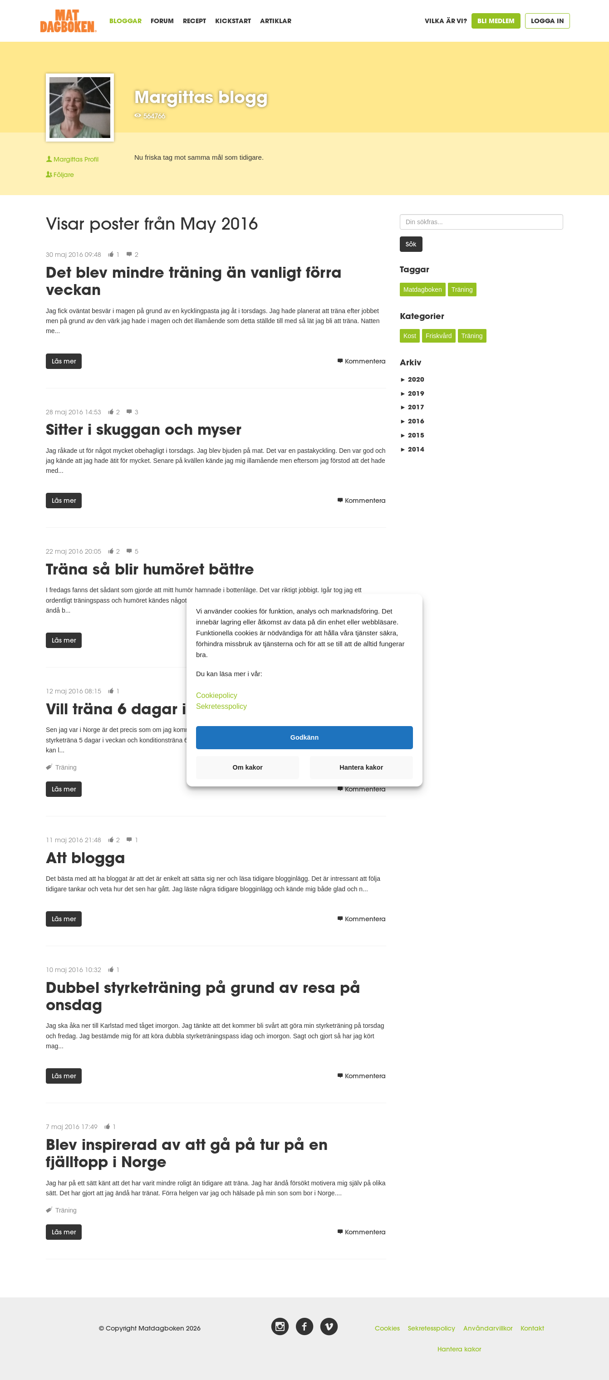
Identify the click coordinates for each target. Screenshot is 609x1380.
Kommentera (361, 361)
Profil (72, 159)
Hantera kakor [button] (361, 767)
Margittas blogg (201, 97)
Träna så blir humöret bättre (150, 569)
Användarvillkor (487, 1328)
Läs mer (64, 361)
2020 (412, 379)
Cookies (387, 1328)
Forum (162, 20)
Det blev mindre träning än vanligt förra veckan (194, 280)
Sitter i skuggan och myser (143, 429)
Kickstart (233, 20)
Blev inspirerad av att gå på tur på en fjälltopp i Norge (187, 1152)
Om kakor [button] (248, 767)
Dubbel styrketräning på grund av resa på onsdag (203, 995)
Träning (66, 767)
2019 (412, 393)
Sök (411, 244)
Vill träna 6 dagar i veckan (146, 708)
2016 (412, 421)
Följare (60, 175)
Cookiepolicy (216, 695)
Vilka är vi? (446, 20)
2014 (412, 449)
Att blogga (85, 857)
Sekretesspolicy (431, 1328)
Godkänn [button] (304, 737)
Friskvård (439, 335)
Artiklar (275, 20)
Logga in (547, 20)
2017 (412, 407)
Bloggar (125, 20)
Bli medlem (496, 20)
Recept (194, 20)
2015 (412, 435)
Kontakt (532, 1328)
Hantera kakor (459, 1349)
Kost (409, 335)
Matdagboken (422, 289)
